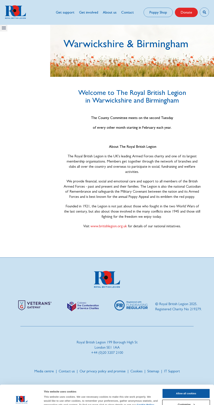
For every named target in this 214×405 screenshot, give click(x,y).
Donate (186, 12)
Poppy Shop (158, 12)
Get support (65, 12)
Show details (51, 398)
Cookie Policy (145, 385)
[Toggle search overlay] (204, 12)
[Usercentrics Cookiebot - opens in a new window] (21, 398)
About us (110, 12)
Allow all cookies (186, 373)
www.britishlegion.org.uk (108, 226)
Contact (127, 12)
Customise (186, 384)
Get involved (88, 12)
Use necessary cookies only (186, 395)
